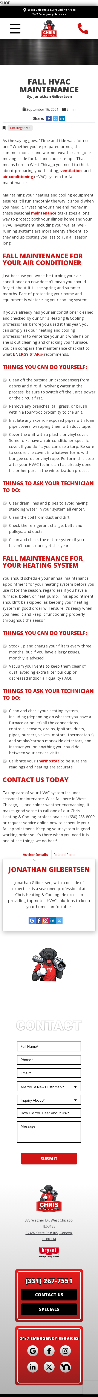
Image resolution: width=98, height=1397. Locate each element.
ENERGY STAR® (28, 354)
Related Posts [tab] (64, 854)
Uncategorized (20, 128)
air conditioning (18, 176)
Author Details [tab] (35, 854)
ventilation (71, 170)
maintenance (43, 213)
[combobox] (49, 1087)
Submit (49, 1159)
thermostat (48, 761)
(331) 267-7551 (49, 1280)
